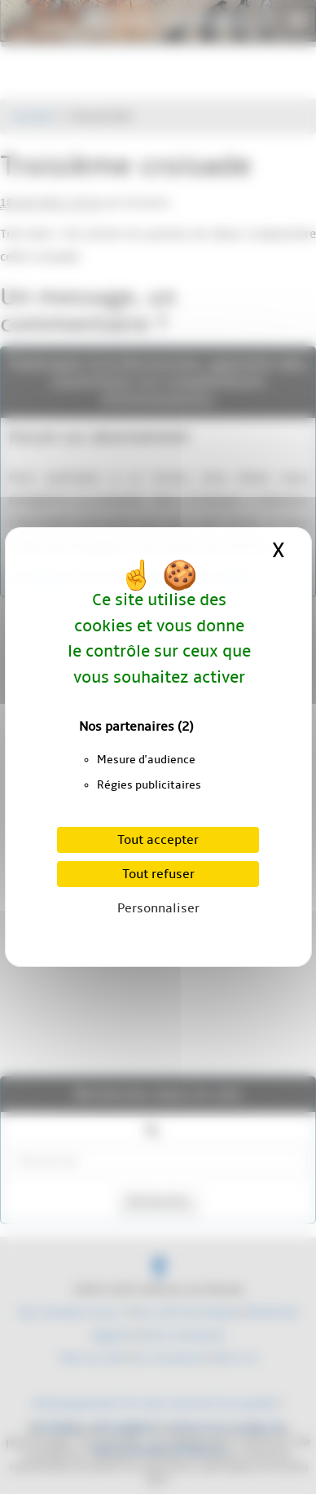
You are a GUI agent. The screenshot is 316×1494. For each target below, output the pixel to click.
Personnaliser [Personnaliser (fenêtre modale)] (158, 908)
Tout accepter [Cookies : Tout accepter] (158, 840)
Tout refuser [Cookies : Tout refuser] (158, 874)
